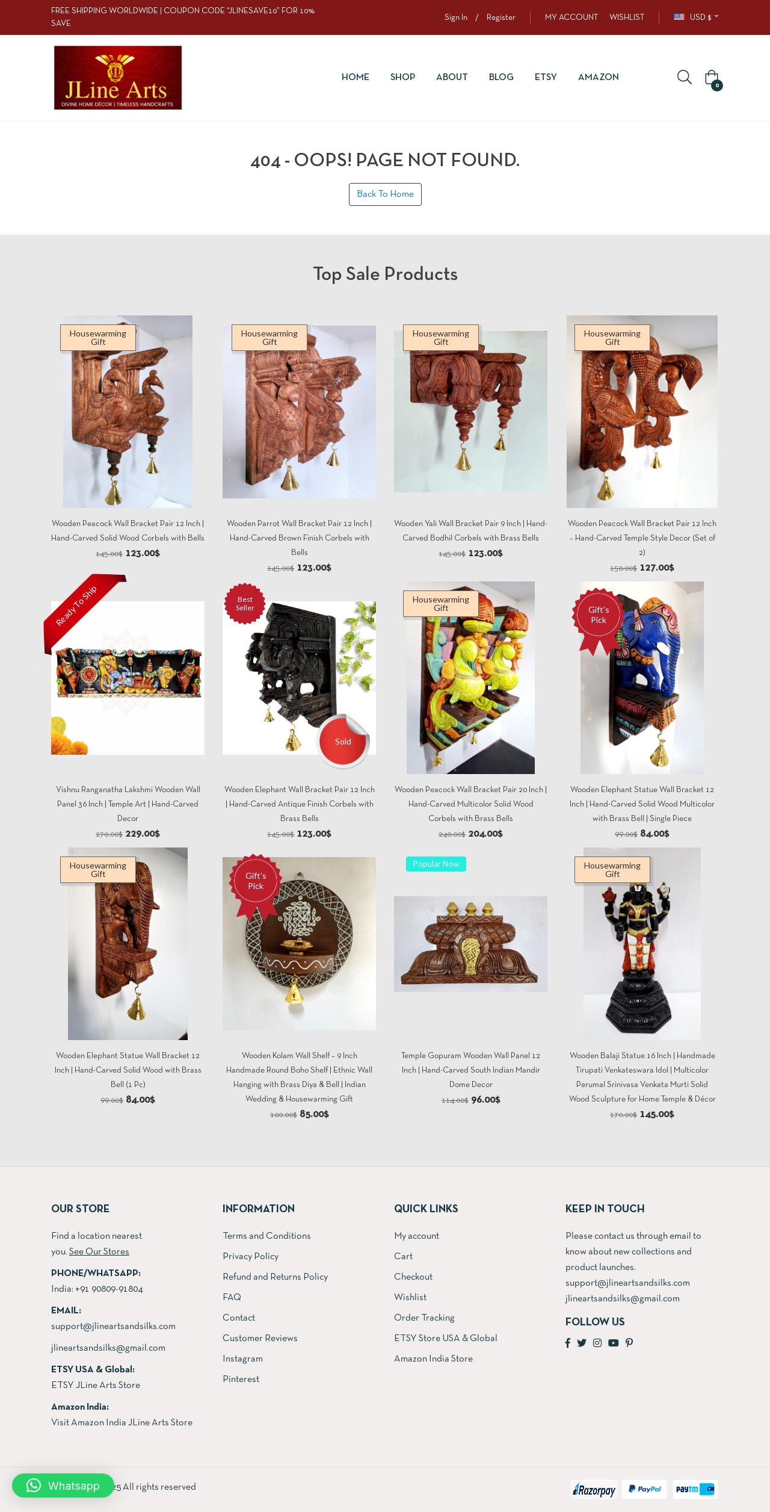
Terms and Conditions (267, 1236)
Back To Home (385, 194)
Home (355, 77)
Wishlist (410, 1298)
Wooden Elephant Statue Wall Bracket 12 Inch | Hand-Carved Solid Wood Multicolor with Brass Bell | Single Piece (642, 804)
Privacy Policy (251, 1257)
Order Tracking (424, 1318)
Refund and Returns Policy (275, 1277)
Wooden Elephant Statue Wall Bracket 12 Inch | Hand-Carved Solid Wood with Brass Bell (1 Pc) (128, 1070)
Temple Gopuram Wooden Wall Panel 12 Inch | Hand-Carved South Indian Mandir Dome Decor (470, 1070)
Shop (402, 77)
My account (416, 1236)
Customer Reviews (260, 1338)
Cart (403, 1257)
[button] (710, 78)
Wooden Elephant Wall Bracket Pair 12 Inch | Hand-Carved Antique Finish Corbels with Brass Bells (299, 804)
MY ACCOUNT (571, 18)
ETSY (546, 77)
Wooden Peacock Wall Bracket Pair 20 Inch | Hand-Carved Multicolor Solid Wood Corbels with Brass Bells (471, 804)
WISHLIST (626, 18)
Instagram (243, 1359)
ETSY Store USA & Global (445, 1338)
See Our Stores (99, 1252)
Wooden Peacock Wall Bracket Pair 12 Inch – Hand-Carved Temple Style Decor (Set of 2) (642, 538)
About (452, 77)
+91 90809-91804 (109, 1289)
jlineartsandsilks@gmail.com (108, 1348)
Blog (501, 77)
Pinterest (241, 1379)
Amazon (598, 77)
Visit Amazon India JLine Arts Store (121, 1423)
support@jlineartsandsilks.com (113, 1326)
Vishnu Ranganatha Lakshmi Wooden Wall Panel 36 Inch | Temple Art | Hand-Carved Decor (128, 804)
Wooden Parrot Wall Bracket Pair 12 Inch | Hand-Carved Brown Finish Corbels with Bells (299, 538)
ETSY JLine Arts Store (95, 1385)
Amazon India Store (433, 1359)
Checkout (413, 1277)
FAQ (232, 1298)
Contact (239, 1318)
